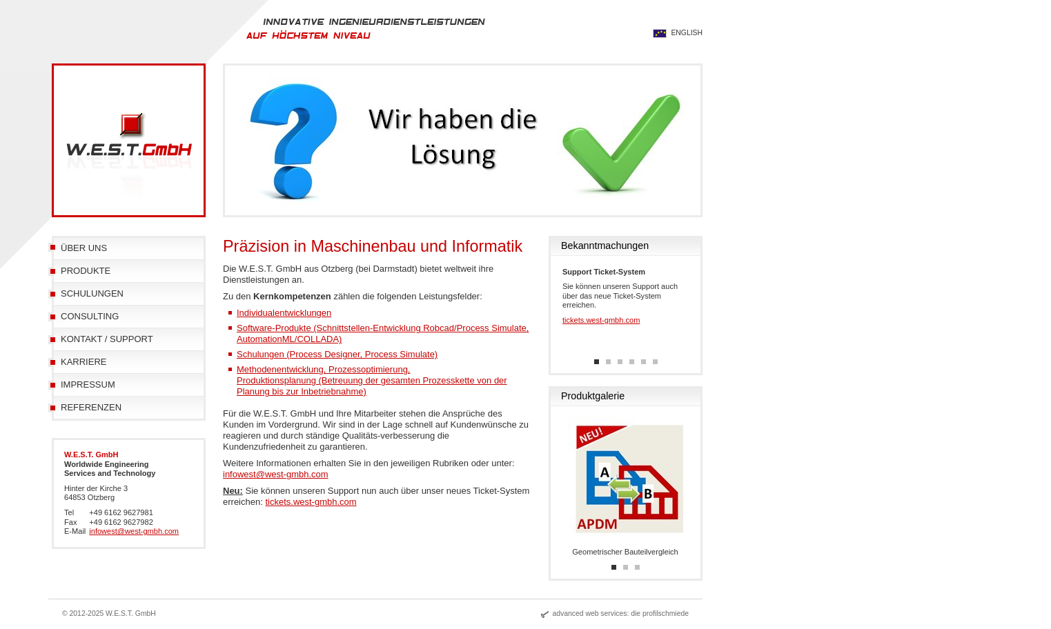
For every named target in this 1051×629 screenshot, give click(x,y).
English (687, 33)
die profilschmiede (660, 613)
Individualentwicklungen (284, 313)
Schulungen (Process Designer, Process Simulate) (337, 354)
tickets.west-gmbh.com (310, 502)
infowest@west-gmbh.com (275, 474)
